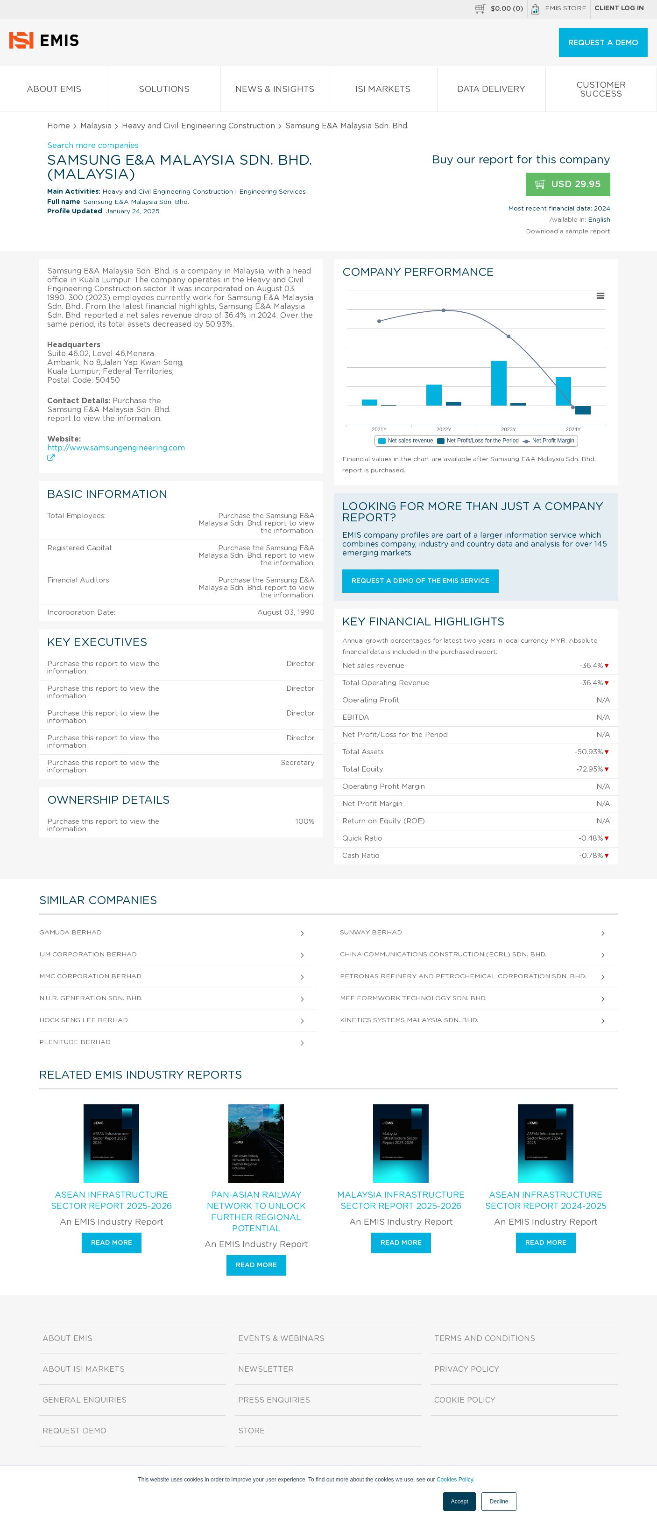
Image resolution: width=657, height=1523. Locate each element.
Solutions (164, 91)
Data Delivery (491, 91)
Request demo (74, 1431)
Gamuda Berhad (70, 932)
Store (251, 1431)
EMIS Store (558, 9)
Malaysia (96, 126)
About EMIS (54, 91)
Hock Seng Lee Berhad (83, 1020)
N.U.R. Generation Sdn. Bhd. (90, 998)
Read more (111, 1243)
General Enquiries (84, 1400)
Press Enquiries (274, 1400)
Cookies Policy (455, 1479)
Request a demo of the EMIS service (420, 581)
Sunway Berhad (371, 932)
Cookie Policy (464, 1400)
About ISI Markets (83, 1369)
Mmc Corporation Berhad (90, 976)
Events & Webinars (281, 1338)
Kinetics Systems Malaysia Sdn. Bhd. (409, 1020)
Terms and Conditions (484, 1338)
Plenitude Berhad (75, 1042)
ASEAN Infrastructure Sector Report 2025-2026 (111, 1201)
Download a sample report (568, 231)
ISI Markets (383, 91)
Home (58, 126)
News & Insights (274, 91)
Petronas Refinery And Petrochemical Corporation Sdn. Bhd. (463, 976)
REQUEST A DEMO (603, 43)
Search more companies (93, 145)
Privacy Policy (466, 1369)
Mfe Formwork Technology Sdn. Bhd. (413, 998)
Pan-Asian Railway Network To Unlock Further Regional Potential (256, 1212)
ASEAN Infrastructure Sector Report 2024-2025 (546, 1201)
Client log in (619, 8)
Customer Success (601, 91)
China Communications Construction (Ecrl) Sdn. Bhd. (443, 954)
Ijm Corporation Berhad (88, 954)
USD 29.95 (568, 184)
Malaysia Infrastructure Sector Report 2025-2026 (401, 1201)
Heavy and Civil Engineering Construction (198, 126)
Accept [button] (459, 1501)
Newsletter (266, 1369)
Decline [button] (498, 1501)
